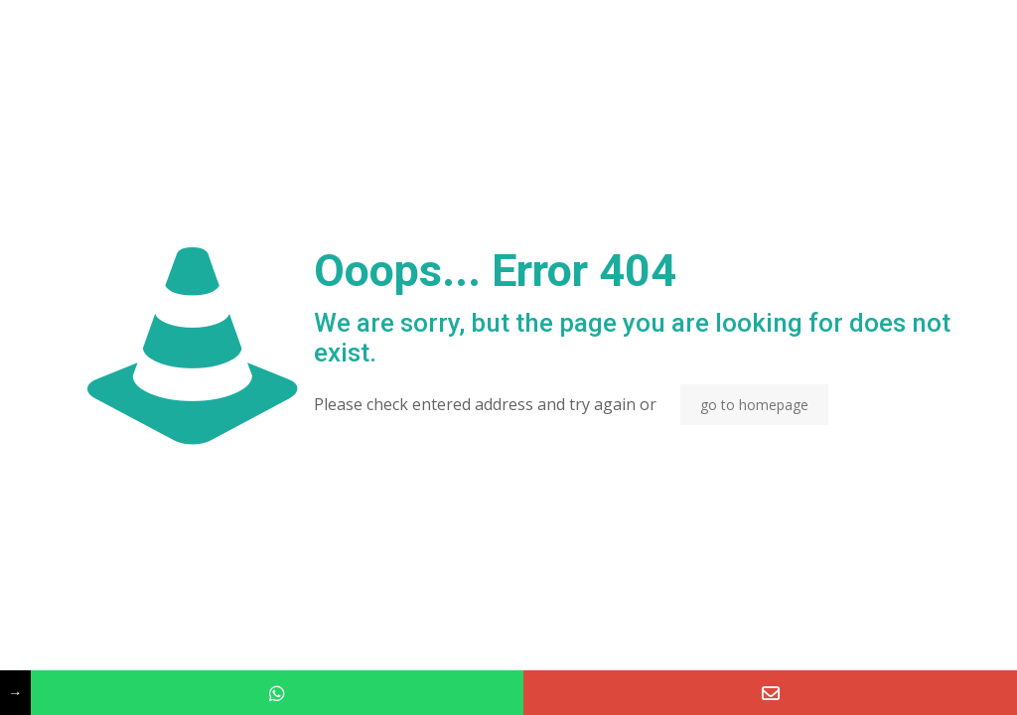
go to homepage (754, 404)
